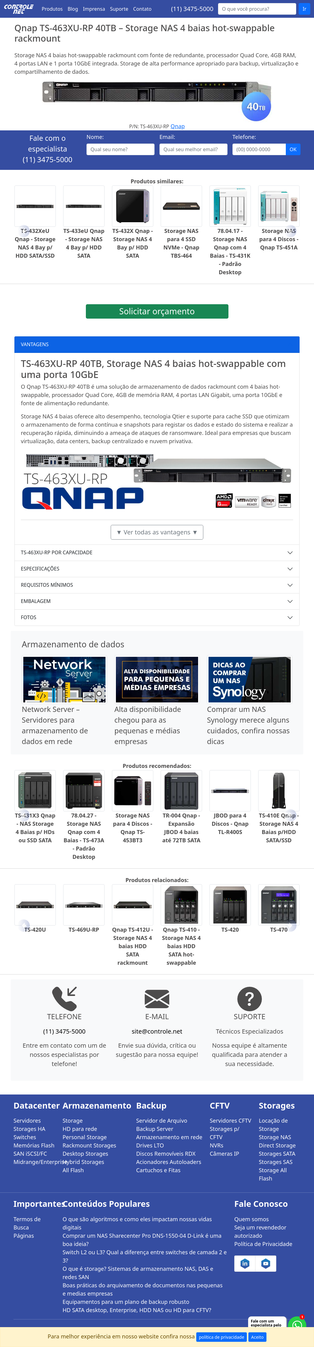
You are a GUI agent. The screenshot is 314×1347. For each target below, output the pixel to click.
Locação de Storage (273, 1124)
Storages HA (29, 1128)
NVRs (216, 1145)
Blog (73, 9)
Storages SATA (277, 1153)
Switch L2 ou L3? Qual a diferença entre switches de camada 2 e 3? (145, 1256)
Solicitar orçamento (157, 311)
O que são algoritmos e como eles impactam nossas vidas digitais (137, 1223)
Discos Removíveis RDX (166, 1153)
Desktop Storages (85, 1153)
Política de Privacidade (263, 1244)
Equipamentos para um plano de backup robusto (126, 1301)
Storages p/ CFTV (224, 1133)
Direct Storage (277, 1145)
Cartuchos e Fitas (158, 1170)
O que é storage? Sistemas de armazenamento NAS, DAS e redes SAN (138, 1273)
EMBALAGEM (36, 601)
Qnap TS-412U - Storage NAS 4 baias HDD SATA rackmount (132, 946)
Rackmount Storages (89, 1145)
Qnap (177, 126)
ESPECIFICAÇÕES (40, 568)
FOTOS (28, 617)
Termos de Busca (27, 1223)
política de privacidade (221, 1337)
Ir (304, 9)
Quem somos (251, 1219)
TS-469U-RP (84, 929)
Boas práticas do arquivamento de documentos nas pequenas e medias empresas (143, 1289)
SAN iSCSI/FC (30, 1153)
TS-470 (279, 929)
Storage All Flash (273, 1174)
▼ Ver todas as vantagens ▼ (157, 532)
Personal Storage (85, 1137)
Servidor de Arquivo (161, 1120)
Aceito (257, 1337)
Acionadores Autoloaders (168, 1162)
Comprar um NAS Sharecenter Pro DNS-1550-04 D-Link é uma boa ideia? (142, 1240)
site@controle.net (157, 1031)
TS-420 (230, 929)
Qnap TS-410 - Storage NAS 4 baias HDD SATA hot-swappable (181, 946)
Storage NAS (275, 1137)
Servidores (27, 1120)
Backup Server (154, 1128)
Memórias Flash (34, 1145)
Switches (24, 1137)
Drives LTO (150, 1145)
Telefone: (244, 136)
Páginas (23, 1235)
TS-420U (35, 929)
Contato (142, 9)
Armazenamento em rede (169, 1137)
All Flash (73, 1170)
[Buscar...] (257, 9)
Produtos (52, 9)
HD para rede (80, 1128)
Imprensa (94, 9)
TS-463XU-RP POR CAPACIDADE (56, 552)
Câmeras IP (224, 1153)
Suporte (119, 9)
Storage (73, 1120)
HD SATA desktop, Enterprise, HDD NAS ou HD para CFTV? (137, 1310)
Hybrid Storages (83, 1162)
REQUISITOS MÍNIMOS (47, 585)
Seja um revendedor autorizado (260, 1231)
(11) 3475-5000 (192, 9)
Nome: (95, 136)
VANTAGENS (35, 344)
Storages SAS (276, 1162)
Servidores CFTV (230, 1120)
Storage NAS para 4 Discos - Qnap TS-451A (278, 239)
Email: (167, 136)
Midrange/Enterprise (34, 1162)
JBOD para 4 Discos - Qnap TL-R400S (230, 824)
